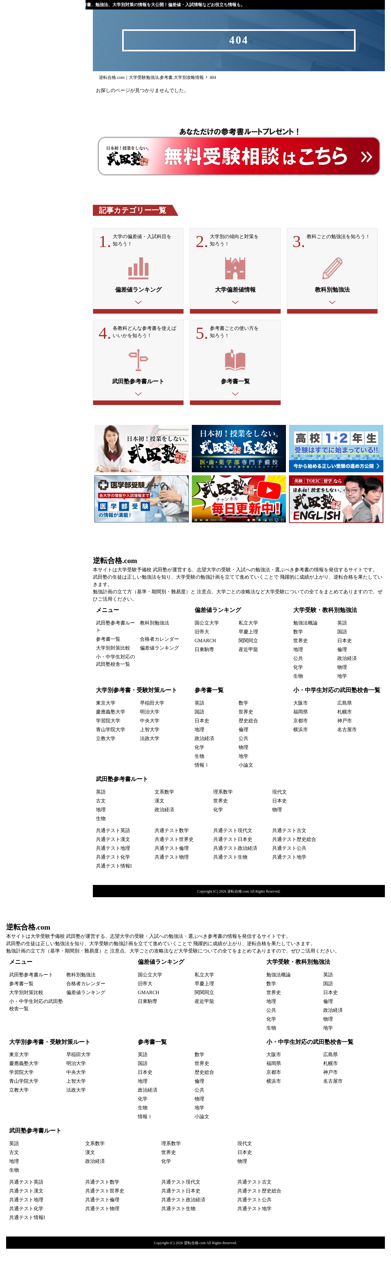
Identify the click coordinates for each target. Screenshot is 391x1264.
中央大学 (149, 736)
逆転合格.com (115, 576)
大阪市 (300, 718)
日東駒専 (204, 664)
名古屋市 (347, 744)
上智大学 (149, 744)
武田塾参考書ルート (122, 794)
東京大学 (105, 718)
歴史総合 (248, 736)
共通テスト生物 (230, 872)
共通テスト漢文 (113, 854)
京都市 (300, 736)
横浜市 (300, 744)
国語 (342, 647)
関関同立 (248, 655)
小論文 (246, 780)
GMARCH (205, 655)
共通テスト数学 (172, 845)
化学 (298, 682)
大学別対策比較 (113, 663)
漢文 (159, 816)
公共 (298, 673)
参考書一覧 (108, 654)
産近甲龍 (248, 664)
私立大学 (248, 638)
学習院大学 (108, 736)
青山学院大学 (110, 744)
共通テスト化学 (113, 872)
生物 (298, 691)
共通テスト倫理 (172, 863)
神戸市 (344, 736)
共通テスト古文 (289, 845)
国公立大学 (207, 638)
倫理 (342, 664)
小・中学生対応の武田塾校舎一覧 (336, 705)
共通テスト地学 (289, 872)
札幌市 (344, 727)
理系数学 (223, 807)
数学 (298, 647)
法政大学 (149, 753)
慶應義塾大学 (110, 727)
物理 (342, 682)
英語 (342, 638)
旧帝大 (202, 647)
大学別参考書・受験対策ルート (136, 705)
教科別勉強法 (154, 638)
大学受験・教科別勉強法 (325, 625)
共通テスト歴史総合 (294, 854)
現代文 (279, 807)
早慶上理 (248, 647)
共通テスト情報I (114, 881)
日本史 (344, 655)
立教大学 (105, 753)
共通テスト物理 (172, 872)
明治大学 (149, 727)
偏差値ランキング (159, 663)
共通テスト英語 (113, 845)
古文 (101, 816)
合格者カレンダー (159, 654)
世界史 (300, 655)
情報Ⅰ (202, 780)
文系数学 (164, 807)
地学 (342, 691)
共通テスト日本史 (232, 854)
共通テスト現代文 (232, 845)
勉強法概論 (305, 638)
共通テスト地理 (113, 863)
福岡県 (300, 727)
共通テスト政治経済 (235, 863)
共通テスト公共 (289, 863)
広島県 (344, 718)
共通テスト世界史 (174, 854)
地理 (298, 664)
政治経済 (347, 673)
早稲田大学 (152, 718)
